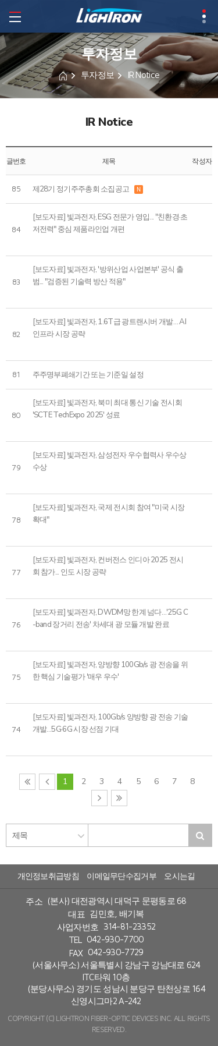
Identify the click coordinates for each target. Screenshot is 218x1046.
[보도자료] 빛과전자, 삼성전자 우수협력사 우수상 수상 (110, 461)
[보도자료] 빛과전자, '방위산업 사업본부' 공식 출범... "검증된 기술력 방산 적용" (108, 275)
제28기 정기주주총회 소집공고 (81, 189)
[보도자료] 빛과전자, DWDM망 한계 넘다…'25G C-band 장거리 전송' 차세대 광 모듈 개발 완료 (110, 618)
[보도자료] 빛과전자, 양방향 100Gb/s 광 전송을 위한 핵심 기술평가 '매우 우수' (110, 670)
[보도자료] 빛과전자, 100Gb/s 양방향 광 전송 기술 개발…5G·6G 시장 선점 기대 (110, 723)
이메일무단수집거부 (121, 876)
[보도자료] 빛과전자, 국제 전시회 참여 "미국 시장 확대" (109, 513)
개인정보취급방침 (48, 876)
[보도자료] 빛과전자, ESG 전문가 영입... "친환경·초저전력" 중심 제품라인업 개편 (110, 223)
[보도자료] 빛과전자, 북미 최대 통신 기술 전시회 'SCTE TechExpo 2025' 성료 (107, 409)
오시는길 (179, 876)
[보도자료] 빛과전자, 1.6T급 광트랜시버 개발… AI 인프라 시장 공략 (109, 328)
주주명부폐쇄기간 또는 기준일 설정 (88, 375)
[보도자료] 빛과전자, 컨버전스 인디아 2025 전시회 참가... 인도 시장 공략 (108, 566)
